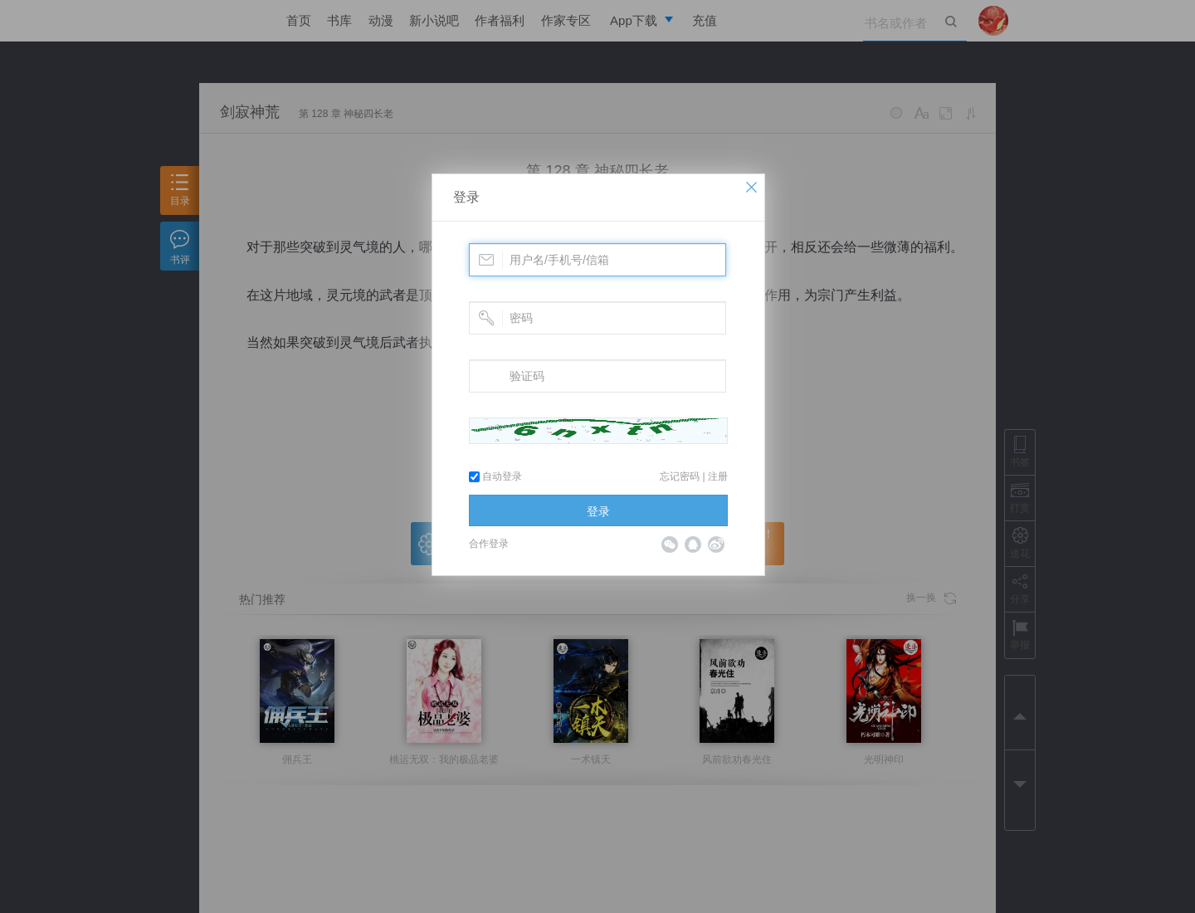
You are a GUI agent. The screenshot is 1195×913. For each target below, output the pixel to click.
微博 (716, 544)
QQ (693, 544)
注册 (718, 476)
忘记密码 (680, 476)
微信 (669, 544)
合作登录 (489, 543)
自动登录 (495, 476)
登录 (466, 197)
